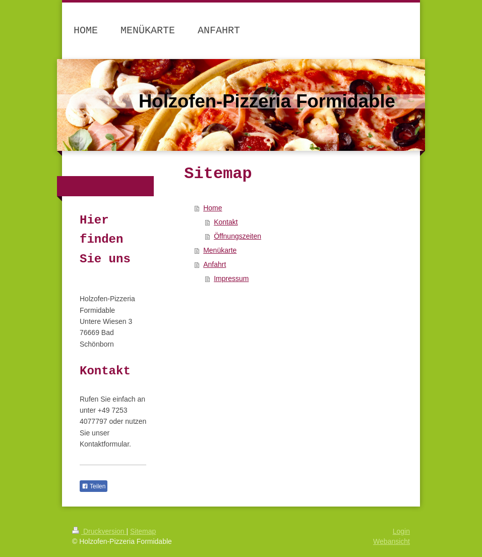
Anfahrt (214, 264)
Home (212, 208)
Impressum (231, 278)
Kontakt (225, 222)
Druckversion (99, 531)
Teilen (93, 486)
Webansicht (391, 541)
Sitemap (143, 531)
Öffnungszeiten (237, 236)
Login (401, 531)
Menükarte (219, 250)
